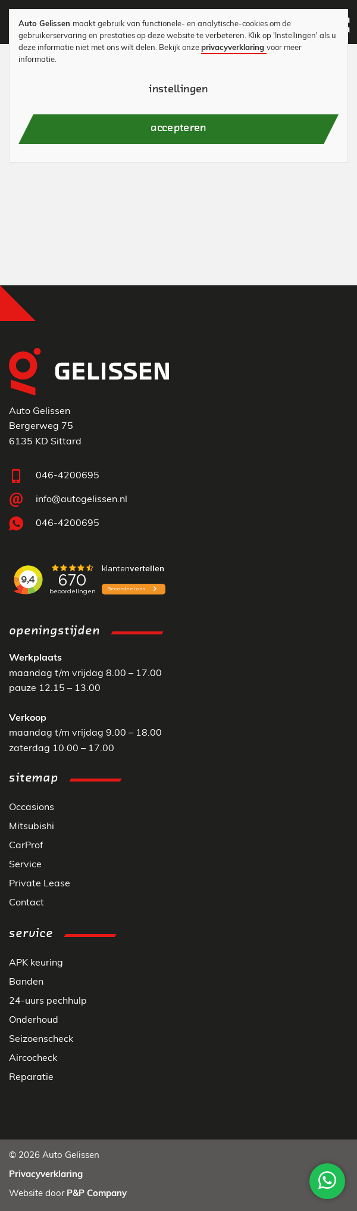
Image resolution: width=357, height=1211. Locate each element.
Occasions (31, 807)
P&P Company (97, 1194)
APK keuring (36, 963)
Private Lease (39, 884)
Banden (26, 982)
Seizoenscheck (41, 1039)
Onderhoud (33, 1020)
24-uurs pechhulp (48, 1001)
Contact (26, 903)
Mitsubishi (31, 827)
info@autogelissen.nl (81, 500)
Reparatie (31, 1077)
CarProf (26, 846)
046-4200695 (67, 476)
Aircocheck (33, 1058)
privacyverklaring (232, 48)
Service (25, 865)
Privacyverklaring (46, 1174)
